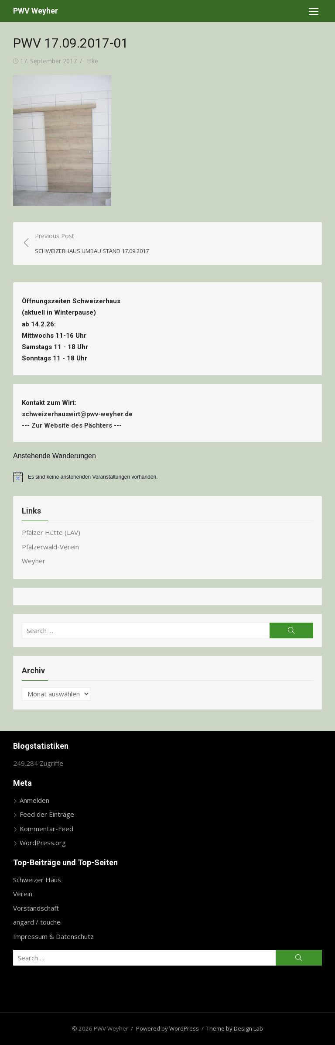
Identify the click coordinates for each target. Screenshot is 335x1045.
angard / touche (37, 922)
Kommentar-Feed (46, 828)
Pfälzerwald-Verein (50, 546)
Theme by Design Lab (234, 1028)
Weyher (33, 560)
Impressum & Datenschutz (53, 936)
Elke (92, 61)
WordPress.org (43, 842)
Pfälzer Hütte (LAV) (51, 532)
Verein (22, 893)
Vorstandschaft (36, 908)
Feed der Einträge (47, 814)
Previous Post (92, 244)
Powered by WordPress (167, 1028)
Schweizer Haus (37, 879)
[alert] (167, 477)
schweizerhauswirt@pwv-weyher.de (79, 414)
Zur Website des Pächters (71, 425)
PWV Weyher (35, 10)
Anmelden (34, 800)
